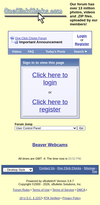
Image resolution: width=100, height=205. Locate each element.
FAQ (31, 51)
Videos (17, 51)
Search (80, 51)
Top (94, 171)
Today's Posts (55, 51)
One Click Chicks (69, 168)
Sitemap (89, 168)
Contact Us (47, 168)
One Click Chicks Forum (31, 38)
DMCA (81, 189)
